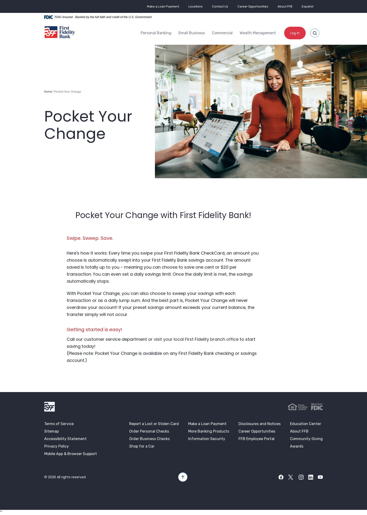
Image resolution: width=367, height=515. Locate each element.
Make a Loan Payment (163, 6)
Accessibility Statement (65, 439)
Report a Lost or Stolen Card (154, 424)
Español (307, 6)
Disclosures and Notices (260, 424)
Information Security (206, 439)
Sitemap (51, 431)
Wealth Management (258, 33)
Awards (296, 446)
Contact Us (220, 6)
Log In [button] (295, 33)
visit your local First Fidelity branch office (196, 339)
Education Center (305, 424)
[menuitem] (156, 33)
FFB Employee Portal (257, 439)
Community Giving (306, 439)
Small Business (191, 33)
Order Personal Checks (149, 431)
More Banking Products (208, 431)
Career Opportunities (253, 6)
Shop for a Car (141, 446)
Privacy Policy (56, 446)
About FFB (285, 6)
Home (48, 91)
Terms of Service (59, 424)
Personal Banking (156, 33)
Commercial (222, 33)
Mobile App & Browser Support (70, 454)
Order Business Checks (149, 439)
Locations (195, 6)
